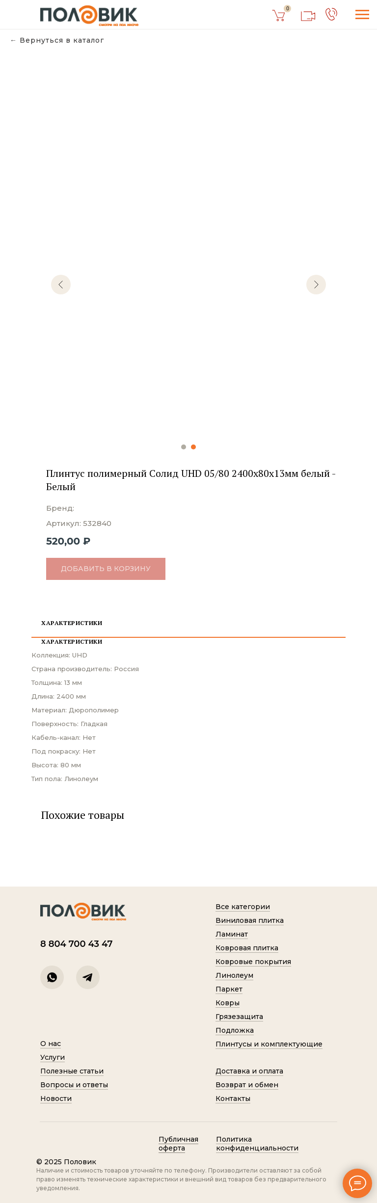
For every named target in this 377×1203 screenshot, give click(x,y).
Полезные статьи (72, 1071)
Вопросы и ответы (74, 1084)
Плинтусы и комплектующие (269, 1044)
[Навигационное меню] (362, 15)
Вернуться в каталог (62, 40)
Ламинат (231, 934)
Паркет (228, 989)
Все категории (242, 906)
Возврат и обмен (246, 1084)
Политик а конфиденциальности (257, 1143)
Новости (56, 1098)
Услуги (52, 1057)
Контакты (232, 1098)
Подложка (234, 1030)
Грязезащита (239, 1016)
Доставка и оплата (249, 1071)
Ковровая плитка (246, 947)
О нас (50, 1043)
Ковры (227, 1002)
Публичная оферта (178, 1143)
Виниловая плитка (249, 920)
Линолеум (234, 975)
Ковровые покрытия (253, 961)
